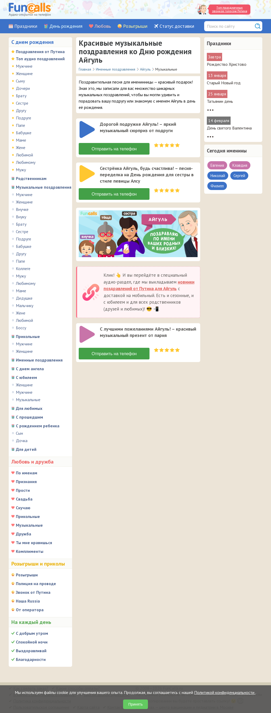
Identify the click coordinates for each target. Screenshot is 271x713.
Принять (135, 704)
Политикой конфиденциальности (224, 692)
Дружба (23, 533)
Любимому (25, 162)
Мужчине (24, 66)
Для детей (26, 449)
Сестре (22, 103)
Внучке (22, 209)
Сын (19, 433)
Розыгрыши (135, 26)
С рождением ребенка (37, 425)
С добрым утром (32, 633)
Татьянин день (220, 101)
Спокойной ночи (32, 642)
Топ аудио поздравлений (40, 58)
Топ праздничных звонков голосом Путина (229, 9)
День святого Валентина (229, 128)
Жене (20, 147)
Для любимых (29, 408)
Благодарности (31, 659)
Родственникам (31, 178)
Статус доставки (177, 26)
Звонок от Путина (33, 592)
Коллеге (23, 268)
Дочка (21, 440)
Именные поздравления (39, 360)
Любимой (24, 155)
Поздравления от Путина (40, 51)
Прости (23, 490)
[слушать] (87, 129)
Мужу (21, 169)
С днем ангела (30, 368)
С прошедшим (29, 417)
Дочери (23, 88)
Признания (26, 481)
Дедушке (24, 298)
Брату (21, 95)
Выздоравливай (31, 650)
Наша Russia (28, 601)
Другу (21, 110)
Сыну (20, 81)
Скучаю (23, 507)
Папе (20, 125)
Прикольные (28, 336)
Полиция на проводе (36, 583)
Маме (21, 140)
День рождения (65, 26)
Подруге (23, 118)
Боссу (21, 327)
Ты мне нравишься (34, 542)
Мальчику (24, 305)
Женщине (24, 73)
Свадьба (24, 499)
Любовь (103, 26)
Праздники (25, 26)
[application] (88, 130)
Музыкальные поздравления (43, 187)
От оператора (30, 609)
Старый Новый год (224, 82)
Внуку (21, 216)
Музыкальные (28, 399)
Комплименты (29, 551)
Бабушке (23, 132)
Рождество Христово (226, 64)
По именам (26, 472)
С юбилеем (26, 377)
